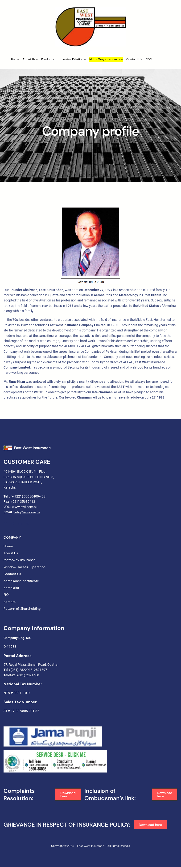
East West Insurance (32, 447)
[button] (68, 794)
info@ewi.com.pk (27, 512)
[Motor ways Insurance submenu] (122, 59)
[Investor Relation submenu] (85, 59)
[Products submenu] (55, 59)
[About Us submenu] (37, 59)
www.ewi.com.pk (24, 507)
